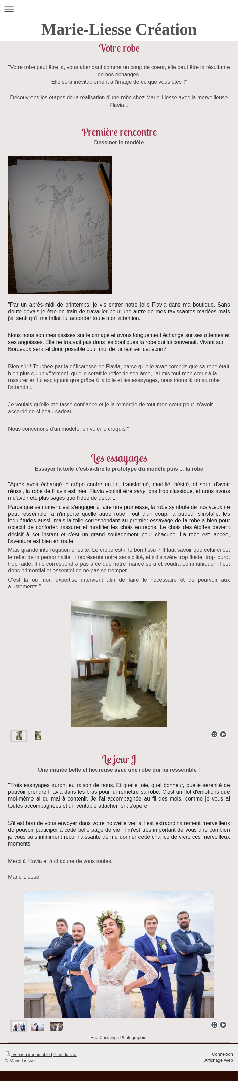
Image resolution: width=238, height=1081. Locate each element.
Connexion (222, 1054)
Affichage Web (218, 1060)
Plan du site (65, 1054)
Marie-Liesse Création (119, 29)
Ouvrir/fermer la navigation (119, 9)
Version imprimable (28, 1054)
